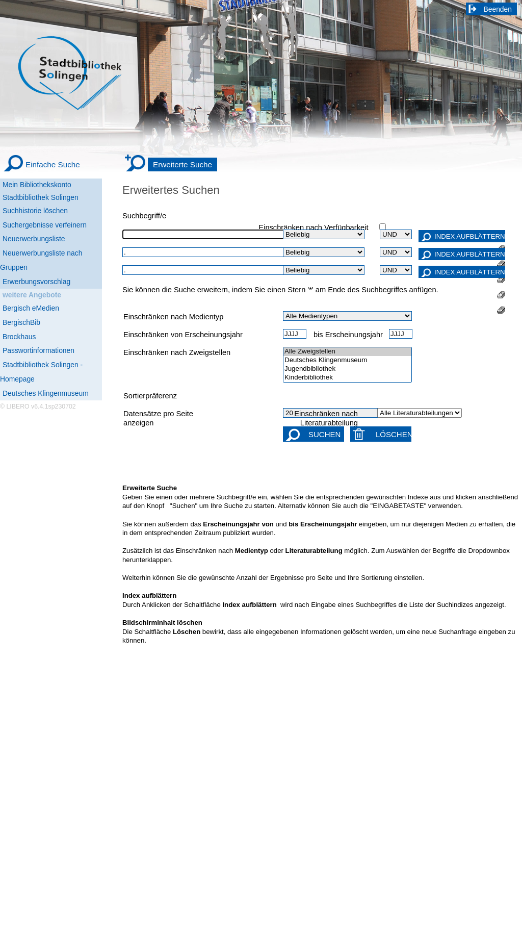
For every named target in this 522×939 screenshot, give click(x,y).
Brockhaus (19, 337)
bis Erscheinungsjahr (348, 335)
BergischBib (21, 322)
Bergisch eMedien (31, 308)
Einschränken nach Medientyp (173, 317)
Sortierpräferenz (150, 396)
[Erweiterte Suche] (171, 164)
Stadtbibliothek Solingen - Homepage (41, 372)
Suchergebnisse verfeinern (45, 225)
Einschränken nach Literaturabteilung (326, 418)
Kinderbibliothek (347, 377)
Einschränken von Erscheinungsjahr (183, 335)
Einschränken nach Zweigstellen (176, 352)
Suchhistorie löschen (35, 211)
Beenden (498, 9)
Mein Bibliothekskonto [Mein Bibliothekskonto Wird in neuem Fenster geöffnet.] (37, 185)
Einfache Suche (52, 164)
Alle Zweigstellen (347, 351)
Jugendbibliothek (347, 369)
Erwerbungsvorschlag (36, 281)
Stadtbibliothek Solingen (41, 197)
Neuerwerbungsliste (34, 239)
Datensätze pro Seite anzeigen (158, 418)
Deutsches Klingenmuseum (46, 393)
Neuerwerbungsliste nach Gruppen (41, 260)
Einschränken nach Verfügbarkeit (313, 227)
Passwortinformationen (38, 350)
